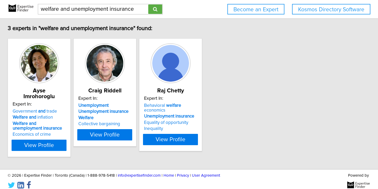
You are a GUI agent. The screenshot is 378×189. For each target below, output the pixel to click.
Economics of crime (55, 128)
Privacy (183, 170)
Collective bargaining (136, 124)
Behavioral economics (223, 105)
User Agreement (206, 170)
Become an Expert (255, 9)
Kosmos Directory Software (331, 9)
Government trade (58, 105)
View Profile (69, 139)
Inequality (203, 124)
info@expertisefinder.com (139, 170)
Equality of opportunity (216, 118)
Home (169, 170)
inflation (56, 111)
